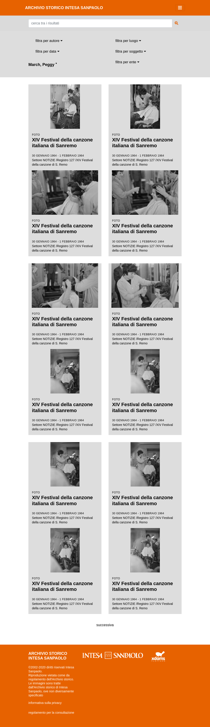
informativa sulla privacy (44, 703)
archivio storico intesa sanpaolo (64, 8)
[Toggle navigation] (180, 7)
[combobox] (49, 40)
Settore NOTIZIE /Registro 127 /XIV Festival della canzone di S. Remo (65, 125)
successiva (105, 625)
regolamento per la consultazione (51, 712)
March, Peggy (42, 64)
